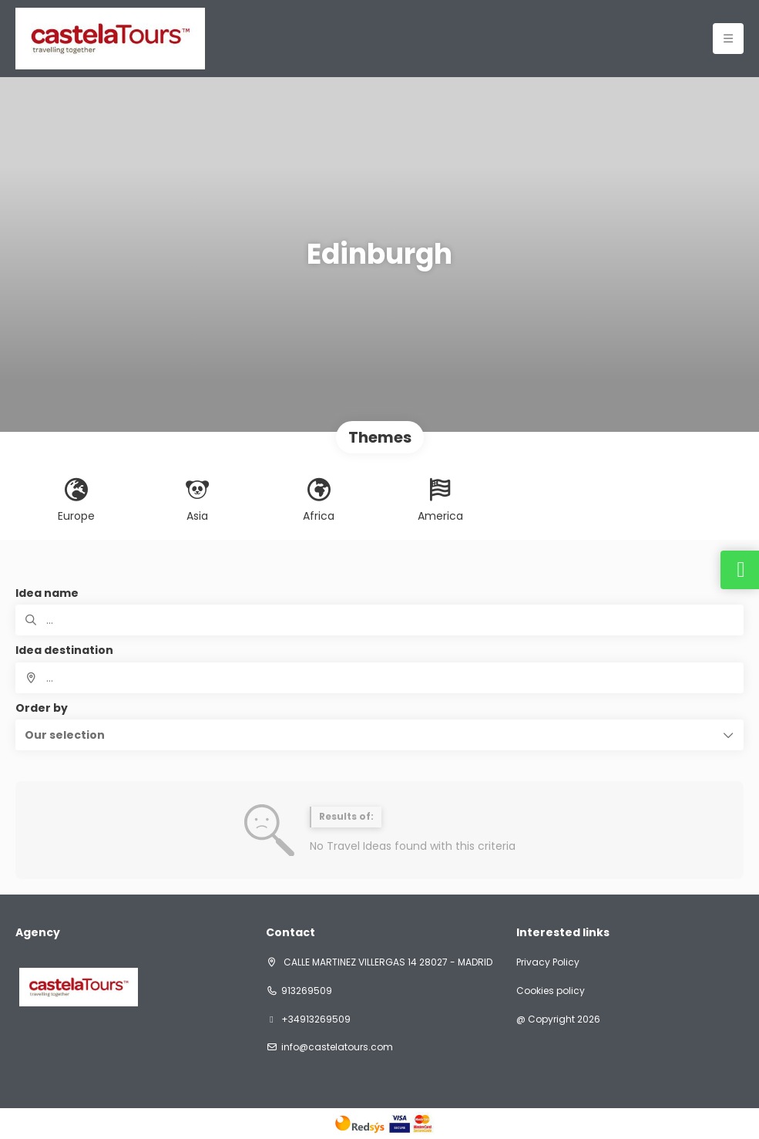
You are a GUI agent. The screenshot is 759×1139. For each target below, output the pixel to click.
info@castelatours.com (337, 1047)
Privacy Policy (547, 962)
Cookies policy (550, 991)
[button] (379, 734)
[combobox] (379, 677)
